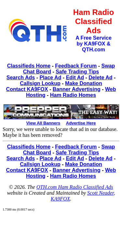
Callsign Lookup (40, 83)
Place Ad (50, 77)
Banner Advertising (77, 89)
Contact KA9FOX (27, 89)
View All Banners (43, 123)
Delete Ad (100, 77)
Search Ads (21, 77)
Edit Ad (75, 77)
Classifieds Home (28, 66)
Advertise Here (81, 123)
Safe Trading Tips (77, 71)
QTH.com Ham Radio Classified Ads (74, 187)
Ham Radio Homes (73, 95)
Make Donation (83, 83)
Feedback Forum (76, 66)
